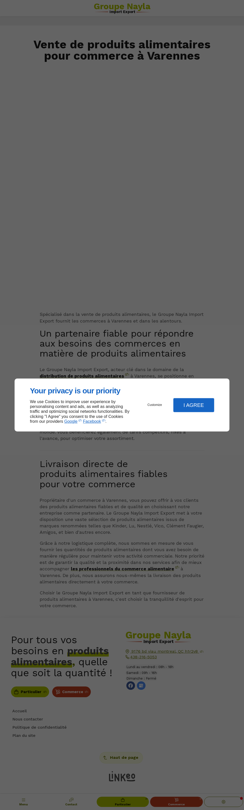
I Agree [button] (193, 405)
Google (70, 421)
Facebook (92, 421)
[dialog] (122, 405)
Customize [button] (155, 405)
